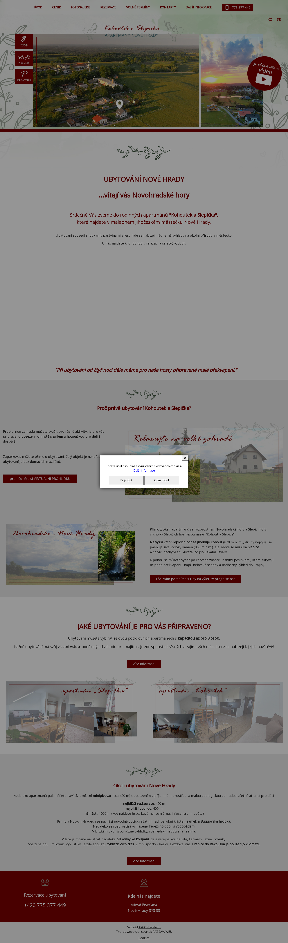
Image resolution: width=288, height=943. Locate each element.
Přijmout (126, 480)
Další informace (144, 470)
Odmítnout (161, 480)
